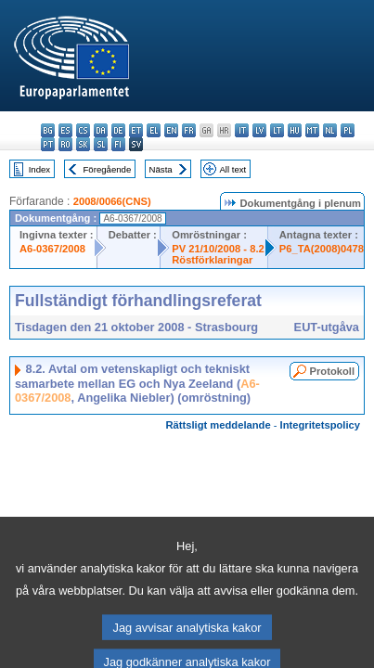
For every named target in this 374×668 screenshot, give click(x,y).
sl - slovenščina (101, 144)
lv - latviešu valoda (259, 130)
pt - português (48, 144)
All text (232, 169)
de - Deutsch (118, 130)
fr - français (189, 130)
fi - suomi (118, 144)
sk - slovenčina (83, 144)
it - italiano (242, 130)
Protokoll (332, 371)
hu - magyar (295, 130)
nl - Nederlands (330, 130)
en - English (171, 130)
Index (39, 169)
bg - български (48, 130)
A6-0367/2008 (52, 248)
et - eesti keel (136, 130)
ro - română (65, 144)
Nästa (161, 169)
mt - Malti (312, 130)
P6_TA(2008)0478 (321, 248)
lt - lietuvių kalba (277, 130)
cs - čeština (83, 130)
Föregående (108, 169)
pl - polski (348, 130)
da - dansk (101, 130)
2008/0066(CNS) (112, 201)
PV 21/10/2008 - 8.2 (218, 248)
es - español (65, 130)
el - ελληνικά (154, 130)
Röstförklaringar (212, 259)
